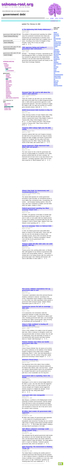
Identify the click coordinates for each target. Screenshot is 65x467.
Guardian (55, 46)
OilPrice (55, 60)
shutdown (8, 96)
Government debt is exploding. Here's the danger (36, 376)
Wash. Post (56, 81)
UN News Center (57, 77)
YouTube (61, 18)
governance (9, 84)
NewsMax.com (57, 59)
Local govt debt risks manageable (33, 395)
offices (7, 87)
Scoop (55, 70)
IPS (54, 48)
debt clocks (7, 103)
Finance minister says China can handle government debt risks (35, 342)
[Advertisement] (37, 76)
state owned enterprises (12, 97)
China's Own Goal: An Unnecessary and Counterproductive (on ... (35, 191)
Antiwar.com (56, 34)
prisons (8, 90)
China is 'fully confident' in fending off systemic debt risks (35, 324)
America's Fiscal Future (30, 359)
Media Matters (57, 51)
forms (7, 83)
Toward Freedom (57, 76)
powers (8, 89)
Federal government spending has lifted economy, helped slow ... (35, 209)
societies (6, 65)
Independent (56, 49)
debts (5, 105)
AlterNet (55, 32)
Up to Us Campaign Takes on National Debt (36, 226)
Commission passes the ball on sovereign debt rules (36, 307)
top (60, 463)
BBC (55, 37)
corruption (8, 77)
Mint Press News (57, 54)
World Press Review (58, 85)
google (52, 18)
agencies (8, 74)
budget (8, 76)
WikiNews (56, 84)
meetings (8, 86)
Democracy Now (57, 45)
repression (8, 93)
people (5, 63)
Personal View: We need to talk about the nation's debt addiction (36, 93)
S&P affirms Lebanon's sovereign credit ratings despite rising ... (35, 429)
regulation (8, 92)
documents (9, 82)
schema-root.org (8, 61)
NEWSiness (56, 56)
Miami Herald (56, 52)
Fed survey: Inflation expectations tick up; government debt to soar (36, 289)
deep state (8, 80)
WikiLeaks (56, 82)
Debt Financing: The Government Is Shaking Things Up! (37, 447)
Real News (56, 67)
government (8, 67)
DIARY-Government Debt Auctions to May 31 (37, 110)
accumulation (10, 70)
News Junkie (56, 57)
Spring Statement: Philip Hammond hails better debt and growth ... (35, 146)
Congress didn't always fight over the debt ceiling (36, 128)
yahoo (56, 18)
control (6, 66)
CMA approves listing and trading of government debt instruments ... (34, 48)
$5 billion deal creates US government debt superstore (36, 412)
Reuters (55, 68)
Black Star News (57, 38)
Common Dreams (57, 41)
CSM (55, 40)
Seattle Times (56, 71)
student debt (7, 109)
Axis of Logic (56, 35)
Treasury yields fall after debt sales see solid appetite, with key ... (37, 244)
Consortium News (57, 43)
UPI (54, 79)
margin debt (7, 108)
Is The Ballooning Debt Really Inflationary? (36, 29)
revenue (8, 95)
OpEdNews (56, 62)
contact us (54, 21)
